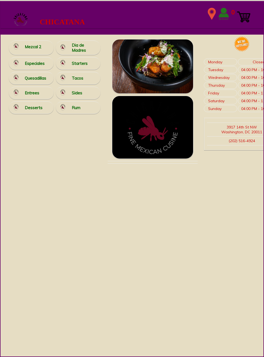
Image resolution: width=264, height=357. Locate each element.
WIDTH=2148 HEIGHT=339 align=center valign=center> (132, 14)
